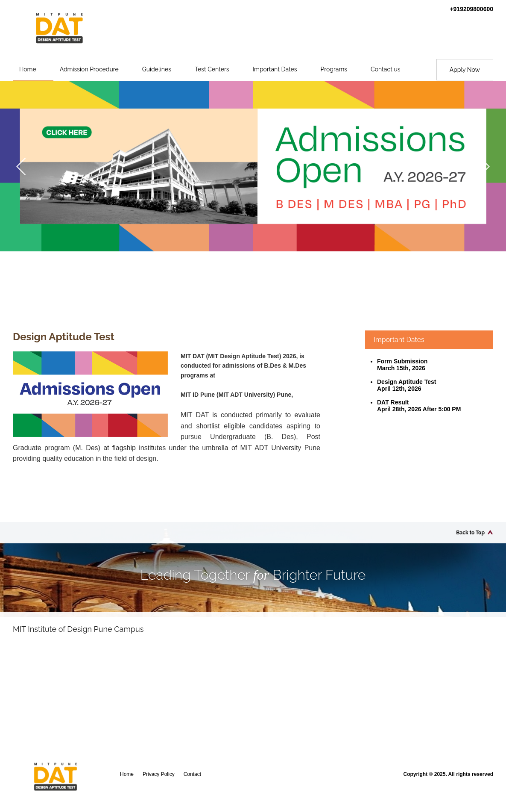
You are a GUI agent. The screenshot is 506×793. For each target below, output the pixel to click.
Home (27, 69)
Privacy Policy (159, 774)
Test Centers (212, 69)
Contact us (385, 69)
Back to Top (470, 533)
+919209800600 (471, 9)
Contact (192, 774)
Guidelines (156, 69)
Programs (334, 69)
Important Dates (275, 69)
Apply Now (465, 69)
